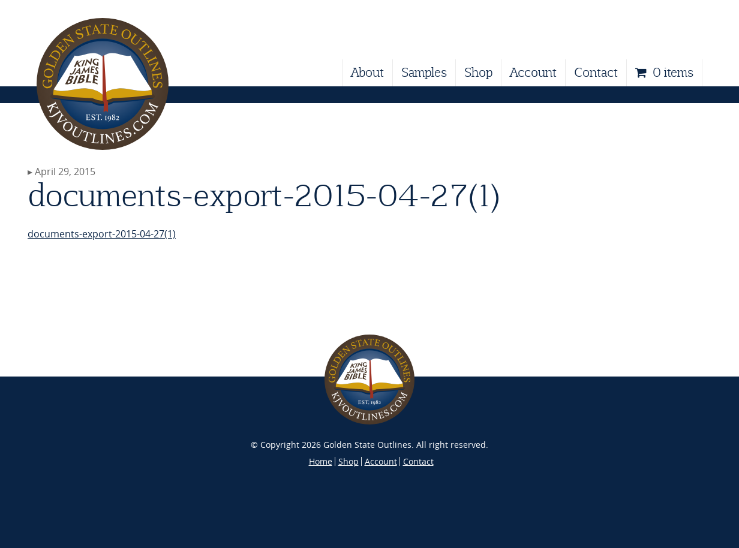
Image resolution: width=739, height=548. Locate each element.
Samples (424, 72)
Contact (596, 72)
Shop (478, 72)
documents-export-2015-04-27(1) (102, 233)
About (367, 72)
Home (320, 461)
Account (533, 72)
